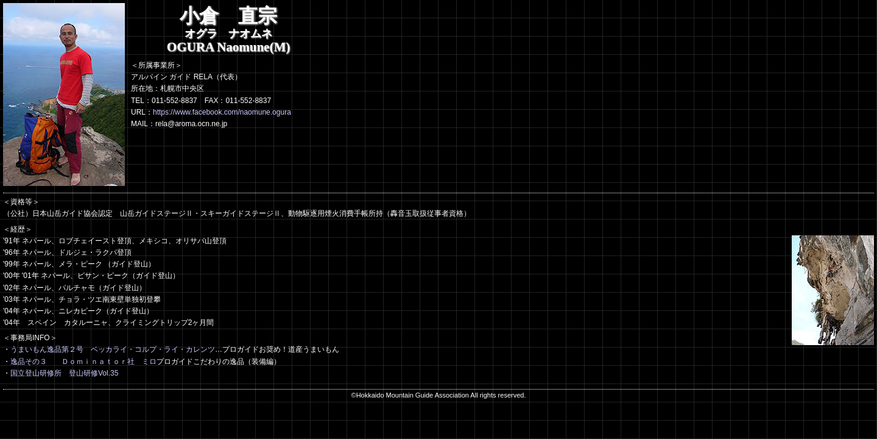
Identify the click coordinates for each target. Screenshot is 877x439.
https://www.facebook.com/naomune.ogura (222, 112)
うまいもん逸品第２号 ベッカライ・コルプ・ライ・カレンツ (112, 349)
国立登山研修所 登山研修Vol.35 (64, 373)
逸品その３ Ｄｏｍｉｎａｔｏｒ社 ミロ (83, 361)
